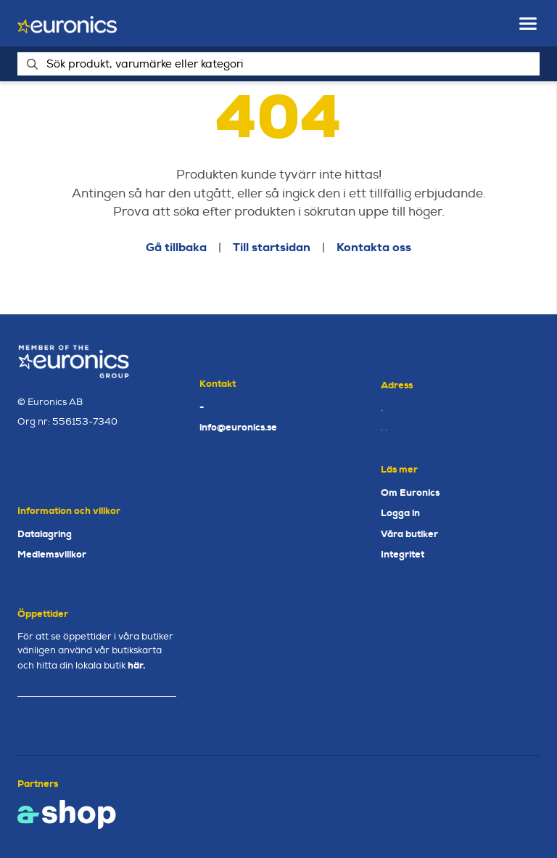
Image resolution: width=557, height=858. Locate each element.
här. (136, 665)
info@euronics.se (238, 427)
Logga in (400, 513)
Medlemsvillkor (51, 554)
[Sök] (278, 63)
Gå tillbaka (176, 247)
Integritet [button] (402, 554)
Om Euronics (410, 492)
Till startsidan (271, 247)
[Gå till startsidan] (67, 23)
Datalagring (44, 534)
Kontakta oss (374, 247)
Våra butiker (409, 534)
